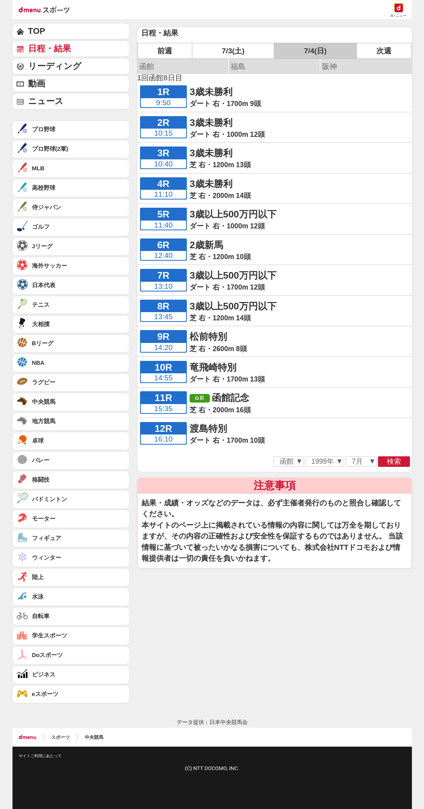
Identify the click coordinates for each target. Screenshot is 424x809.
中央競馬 (94, 737)
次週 (383, 51)
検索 (394, 461)
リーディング (55, 66)
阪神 (329, 66)
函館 (146, 66)
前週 (164, 51)
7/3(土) (233, 51)
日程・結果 (49, 48)
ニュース (46, 101)
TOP (36, 31)
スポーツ (60, 737)
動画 (36, 83)
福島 (238, 66)
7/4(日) (315, 51)
